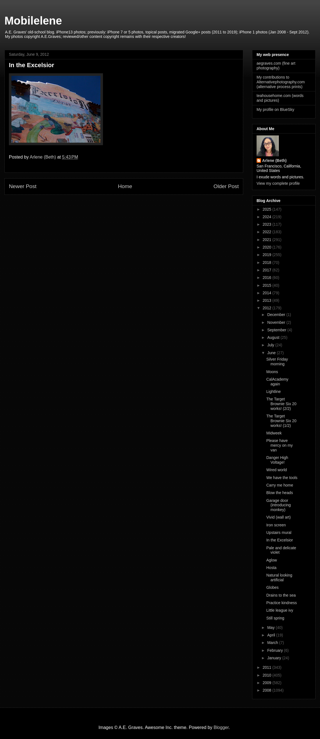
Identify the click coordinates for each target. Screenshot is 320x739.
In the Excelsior (279, 540)
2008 (267, 690)
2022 (267, 232)
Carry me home (279, 485)
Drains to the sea (281, 595)
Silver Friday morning (277, 361)
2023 (267, 224)
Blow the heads (279, 492)
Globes (272, 587)
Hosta (271, 567)
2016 (267, 277)
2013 (267, 300)
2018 (267, 262)
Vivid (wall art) (278, 517)
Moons (272, 372)
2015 (267, 285)
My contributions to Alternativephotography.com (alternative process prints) (281, 82)
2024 (267, 217)
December (276, 314)
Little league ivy (279, 610)
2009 (267, 682)
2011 (267, 667)
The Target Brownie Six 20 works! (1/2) (281, 421)
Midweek (274, 433)
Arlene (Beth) (274, 160)
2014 (267, 293)
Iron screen (276, 525)
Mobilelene (33, 20)
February (275, 650)
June (272, 353)
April (271, 635)
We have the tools (281, 477)
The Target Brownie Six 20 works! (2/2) (281, 404)
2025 (267, 209)
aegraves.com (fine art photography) (276, 65)
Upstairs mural (278, 532)
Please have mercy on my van (279, 445)
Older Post (226, 186)
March (273, 642)
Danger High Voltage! (277, 460)
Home (125, 186)
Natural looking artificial (279, 577)
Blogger (220, 727)
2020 (267, 247)
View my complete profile (278, 183)
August (273, 337)
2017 (267, 270)
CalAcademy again (277, 381)
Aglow (271, 560)
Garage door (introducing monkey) (278, 505)
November (276, 322)
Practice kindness (281, 603)
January (274, 658)
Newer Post (22, 186)
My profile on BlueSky (275, 109)
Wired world (276, 470)
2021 (267, 239)
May (271, 627)
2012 (267, 308)
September (277, 330)
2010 (267, 675)
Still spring (275, 618)
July (271, 345)
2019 (267, 254)
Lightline (273, 391)
